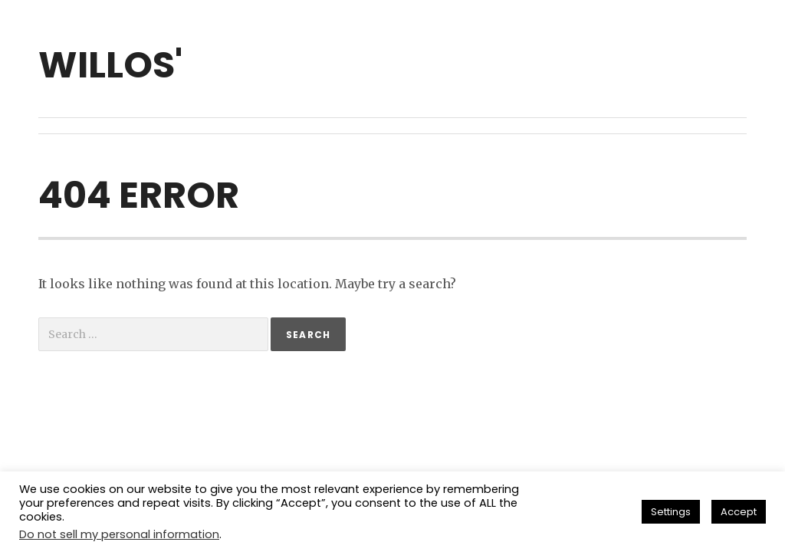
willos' (110, 64)
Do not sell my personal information (119, 534)
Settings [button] (671, 511)
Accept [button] (739, 511)
